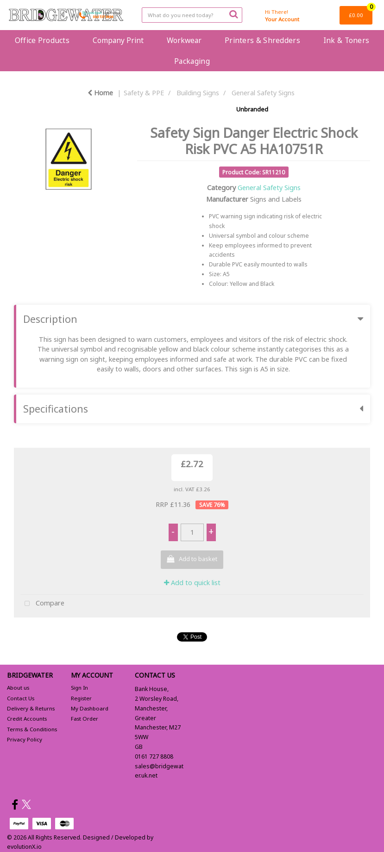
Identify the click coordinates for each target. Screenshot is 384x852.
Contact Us (20, 698)
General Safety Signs (263, 92)
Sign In (79, 687)
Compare (42, 604)
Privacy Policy (24, 739)
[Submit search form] (233, 14)
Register (81, 698)
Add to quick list (192, 582)
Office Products (42, 40)
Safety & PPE (144, 92)
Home (100, 92)
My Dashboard (89, 708)
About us (18, 687)
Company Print (118, 40)
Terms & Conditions (32, 729)
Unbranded (252, 109)
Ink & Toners (346, 40)
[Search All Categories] (192, 15)
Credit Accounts (27, 718)
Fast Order (84, 718)
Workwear (184, 40)
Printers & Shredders (262, 40)
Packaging (192, 61)
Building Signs (197, 92)
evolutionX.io (24, 847)
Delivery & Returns (31, 708)
